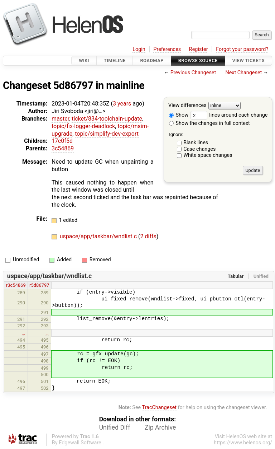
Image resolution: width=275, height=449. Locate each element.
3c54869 (63, 148)
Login (138, 49)
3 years (122, 103)
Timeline (115, 60)
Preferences (167, 49)
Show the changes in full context (209, 123)
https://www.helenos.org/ (243, 443)
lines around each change (229, 115)
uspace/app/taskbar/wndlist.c (99, 236)
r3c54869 (16, 285)
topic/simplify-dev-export (107, 133)
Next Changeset (243, 73)
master (60, 118)
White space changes (207, 155)
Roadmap (152, 60)
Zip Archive (160, 427)
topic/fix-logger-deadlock (83, 126)
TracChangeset (159, 407)
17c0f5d (62, 140)
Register (198, 49)
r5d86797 (39, 285)
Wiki (84, 60)
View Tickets (248, 60)
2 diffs (148, 236)
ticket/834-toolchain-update (107, 118)
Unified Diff (114, 427)
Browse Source (198, 60)
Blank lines (195, 143)
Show (178, 115)
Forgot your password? (242, 49)
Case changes (199, 149)
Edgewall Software (80, 443)
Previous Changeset (193, 73)
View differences (187, 106)
